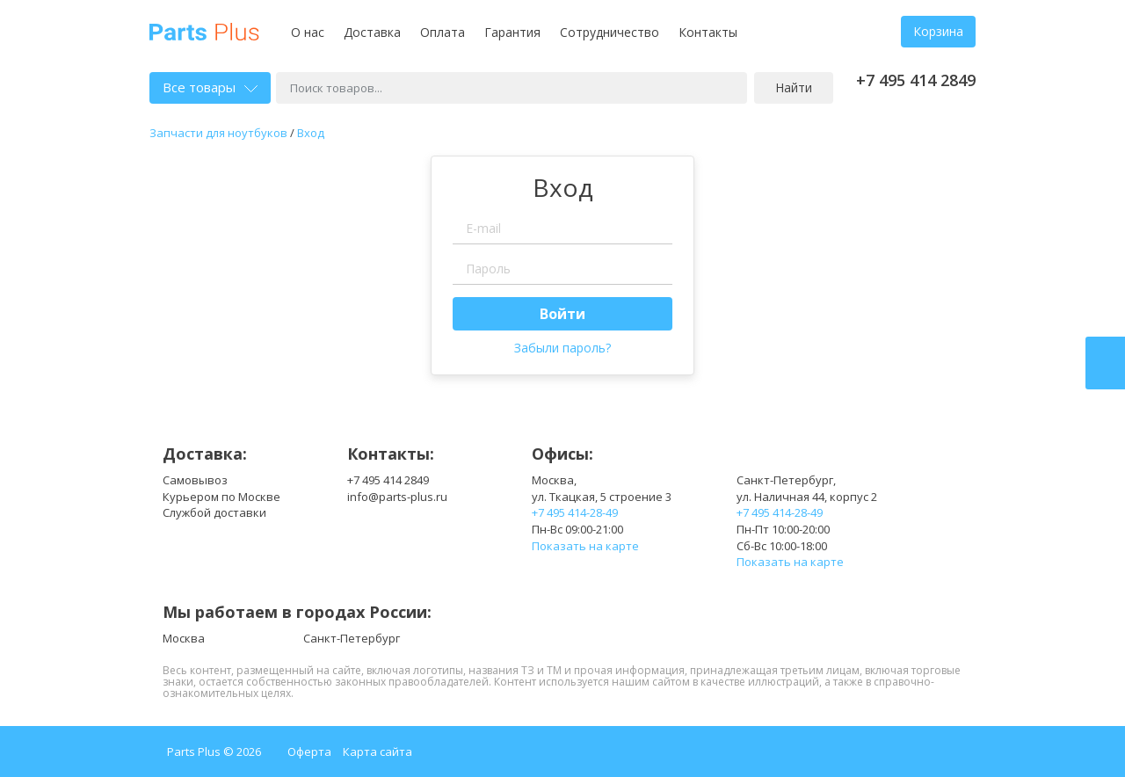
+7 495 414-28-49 (575, 512)
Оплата (442, 32)
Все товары (210, 87)
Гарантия (512, 32)
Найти (793, 87)
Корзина (938, 31)
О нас (307, 32)
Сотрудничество (609, 32)
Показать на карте (585, 546)
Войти (562, 313)
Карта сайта (377, 751)
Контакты (708, 32)
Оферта (309, 751)
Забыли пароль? (562, 347)
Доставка (372, 32)
